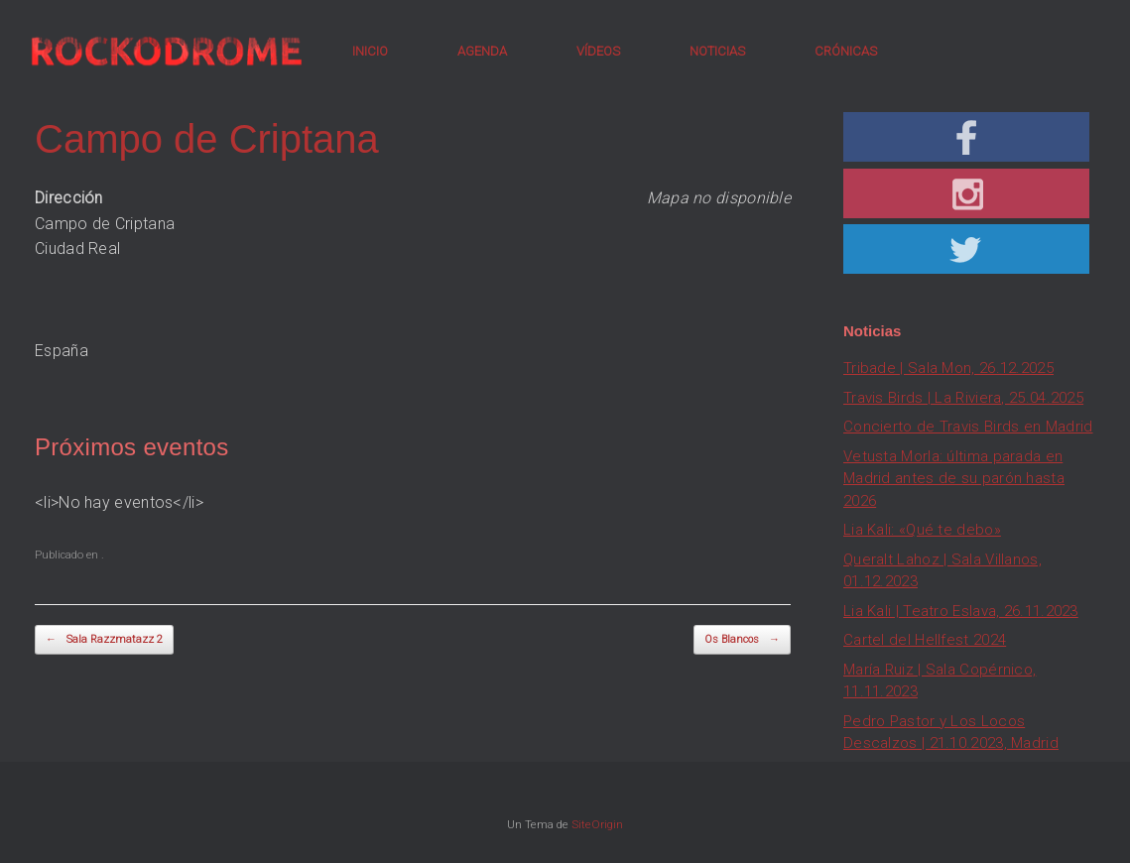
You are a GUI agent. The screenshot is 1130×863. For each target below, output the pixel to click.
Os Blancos (742, 640)
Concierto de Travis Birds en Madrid (968, 426)
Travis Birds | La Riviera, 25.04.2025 (963, 398)
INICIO (370, 51)
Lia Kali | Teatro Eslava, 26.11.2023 (960, 611)
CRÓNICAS (846, 51)
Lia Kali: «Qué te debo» (922, 530)
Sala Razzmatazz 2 (104, 640)
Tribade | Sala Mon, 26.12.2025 (948, 368)
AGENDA (482, 51)
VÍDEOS (598, 51)
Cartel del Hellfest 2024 (924, 640)
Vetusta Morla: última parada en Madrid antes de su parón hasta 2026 (954, 478)
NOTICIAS (717, 51)
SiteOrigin (597, 824)
